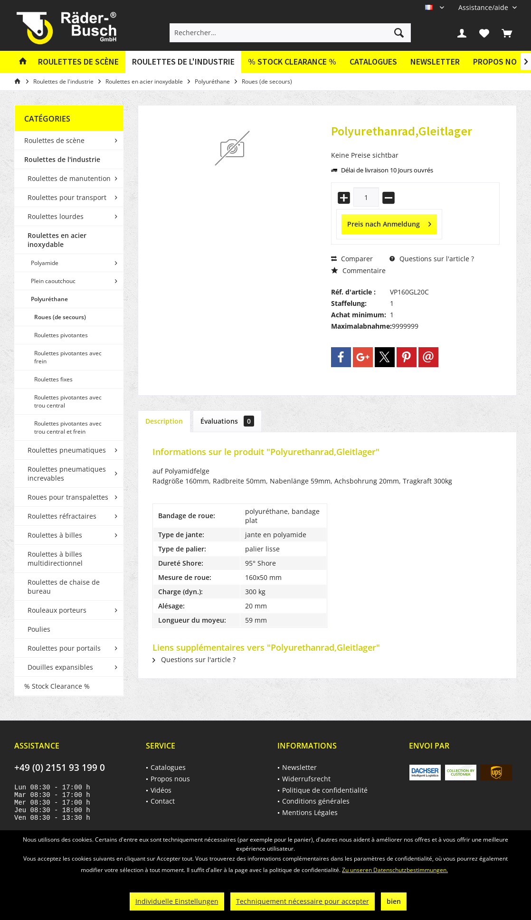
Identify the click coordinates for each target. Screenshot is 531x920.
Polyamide (44, 263)
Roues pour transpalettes (68, 497)
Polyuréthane (49, 299)
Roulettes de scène (54, 140)
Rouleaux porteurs (57, 610)
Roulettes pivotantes (61, 335)
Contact (163, 801)
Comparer (352, 258)
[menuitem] (484, 7)
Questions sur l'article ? (431, 258)
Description (164, 421)
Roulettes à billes (55, 535)
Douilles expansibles (60, 667)
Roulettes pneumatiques (67, 450)
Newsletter (435, 61)
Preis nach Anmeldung (389, 222)
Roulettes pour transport (67, 197)
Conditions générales (316, 801)
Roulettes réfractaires (62, 516)
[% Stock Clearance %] (292, 62)
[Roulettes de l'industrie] (183, 62)
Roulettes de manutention (69, 178)
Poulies (39, 629)
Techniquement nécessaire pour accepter (302, 901)
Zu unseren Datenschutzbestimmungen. (395, 870)
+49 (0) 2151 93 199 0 (59, 767)
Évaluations (227, 421)
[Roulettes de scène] (78, 62)
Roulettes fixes (53, 379)
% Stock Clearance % (57, 686)
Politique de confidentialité (325, 790)
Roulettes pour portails (64, 648)
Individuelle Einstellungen (176, 901)
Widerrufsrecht (306, 778)
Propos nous (170, 778)
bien (394, 901)
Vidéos (161, 790)
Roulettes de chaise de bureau (64, 587)
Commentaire (358, 270)
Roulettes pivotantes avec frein (68, 357)
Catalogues (373, 61)
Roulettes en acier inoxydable (57, 240)
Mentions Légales (310, 812)
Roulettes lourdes (56, 216)
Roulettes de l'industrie (62, 159)
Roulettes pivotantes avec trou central (68, 401)
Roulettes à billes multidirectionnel (55, 559)
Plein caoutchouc (53, 281)
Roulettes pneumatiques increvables (67, 474)
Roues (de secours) (60, 317)
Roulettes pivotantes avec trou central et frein (68, 427)
